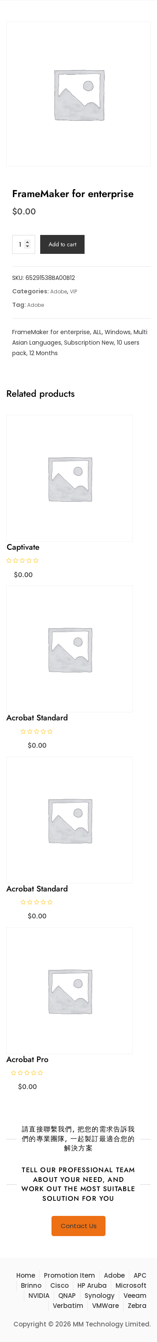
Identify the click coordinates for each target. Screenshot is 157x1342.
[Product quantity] (23, 244)
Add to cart (62, 244)
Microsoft (131, 1285)
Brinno (31, 1285)
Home (25, 1275)
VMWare (105, 1305)
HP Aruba (92, 1285)
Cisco (59, 1285)
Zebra (137, 1305)
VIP (73, 291)
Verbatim (68, 1305)
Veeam (135, 1295)
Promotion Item (69, 1275)
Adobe (58, 291)
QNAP (67, 1295)
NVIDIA (38, 1295)
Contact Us (79, 1225)
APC (140, 1275)
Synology (100, 1295)
